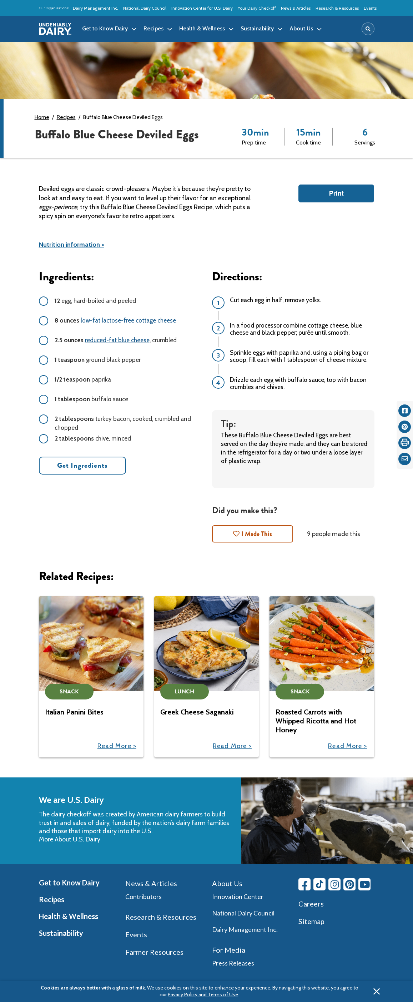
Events (370, 8)
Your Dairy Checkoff (257, 8)
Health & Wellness (68, 916)
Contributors (143, 896)
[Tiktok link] (319, 884)
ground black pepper (98, 359)
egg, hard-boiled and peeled (95, 300)
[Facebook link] (304, 884)
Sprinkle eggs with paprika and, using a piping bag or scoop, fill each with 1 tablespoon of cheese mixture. (299, 356)
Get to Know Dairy (69, 882)
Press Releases (233, 963)
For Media (228, 949)
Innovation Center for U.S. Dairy (202, 8)
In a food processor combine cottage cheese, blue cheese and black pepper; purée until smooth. (296, 329)
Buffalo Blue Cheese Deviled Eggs (123, 117)
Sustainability (61, 933)
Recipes (66, 117)
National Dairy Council (144, 8)
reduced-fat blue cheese (117, 340)
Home (42, 117)
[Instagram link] (334, 884)
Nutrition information (69, 245)
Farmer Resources (154, 952)
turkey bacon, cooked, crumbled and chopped (123, 423)
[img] (55, 29)
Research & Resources (337, 8)
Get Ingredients (82, 465)
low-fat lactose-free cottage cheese (128, 320)
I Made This (256, 534)
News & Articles (296, 8)
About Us (227, 883)
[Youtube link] (364, 884)
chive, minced (93, 438)
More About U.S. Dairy (69, 839)
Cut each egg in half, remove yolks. (275, 300)
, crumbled (116, 340)
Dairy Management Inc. (95, 8)
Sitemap (311, 921)
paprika (83, 379)
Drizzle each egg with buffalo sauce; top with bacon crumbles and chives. (298, 383)
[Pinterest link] (349, 884)
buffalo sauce (91, 399)
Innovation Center (237, 896)
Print (336, 193)
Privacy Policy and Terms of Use (203, 994)
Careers (311, 903)
